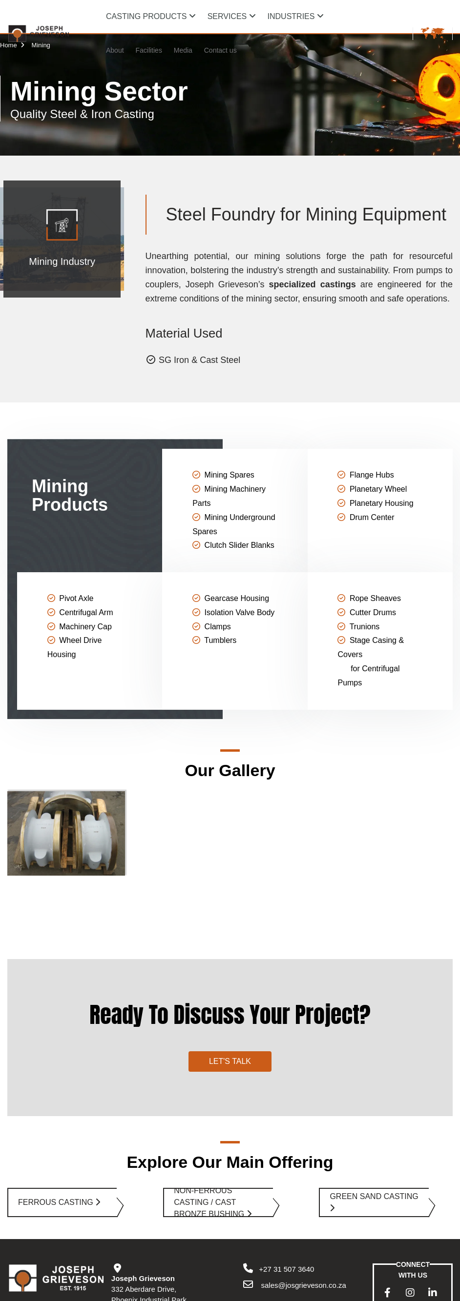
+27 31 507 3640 (278, 1200)
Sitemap (164, 1291)
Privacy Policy (88, 1291)
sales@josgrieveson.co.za (302, 1216)
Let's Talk (230, 992)
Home (13, 45)
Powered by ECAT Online (218, 1291)
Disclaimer (130, 1291)
